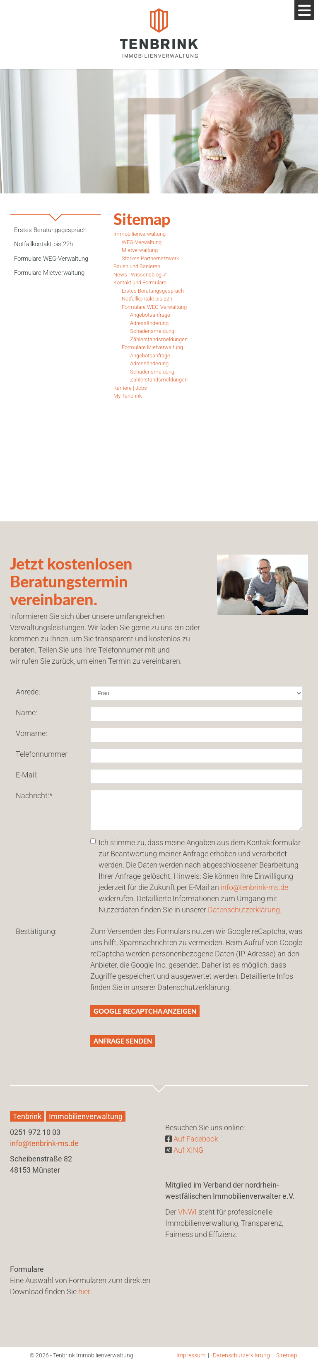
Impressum (190, 1355)
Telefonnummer (41, 754)
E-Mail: (27, 774)
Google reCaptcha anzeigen (145, 1011)
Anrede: (28, 691)
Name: (26, 712)
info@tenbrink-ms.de (254, 887)
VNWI (187, 1212)
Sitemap (286, 1355)
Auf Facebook (196, 1138)
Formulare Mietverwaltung (49, 272)
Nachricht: (34, 795)
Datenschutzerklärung (244, 909)
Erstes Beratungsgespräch (50, 230)
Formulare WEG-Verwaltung (51, 258)
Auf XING (188, 1150)
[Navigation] (304, 10)
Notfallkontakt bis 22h (43, 244)
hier (84, 1291)
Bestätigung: (36, 931)
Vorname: (31, 733)
